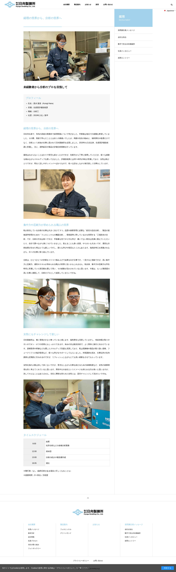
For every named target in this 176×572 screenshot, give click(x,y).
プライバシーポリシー (65, 568)
